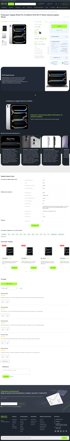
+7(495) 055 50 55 (59, 419)
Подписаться (21, 403)
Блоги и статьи (34, 421)
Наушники (29, 7)
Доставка (7, 0)
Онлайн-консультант (62, 7)
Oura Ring (52, 7)
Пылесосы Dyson (43, 426)
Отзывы (4, 0)
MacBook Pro (42, 427)
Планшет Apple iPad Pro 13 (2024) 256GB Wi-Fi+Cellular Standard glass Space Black (47, 262)
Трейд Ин (22, 429)
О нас (2, 0)
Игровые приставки (38, 7)
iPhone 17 (42, 419)
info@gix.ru (58, 421)
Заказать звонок (40, 4)
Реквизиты (33, 422)
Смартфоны (4, 7)
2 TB (9, 234)
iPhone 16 (42, 421)
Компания (33, 416)
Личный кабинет (23, 419)
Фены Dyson (42, 422)
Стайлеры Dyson (43, 424)
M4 (48, 234)
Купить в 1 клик (59, 30)
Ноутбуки (11, 7)
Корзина (65, 4)
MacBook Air (42, 429)
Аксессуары (14, 427)
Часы (23, 7)
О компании (33, 419)
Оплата (11, 0)
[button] (34, 95)
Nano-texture (61, 234)
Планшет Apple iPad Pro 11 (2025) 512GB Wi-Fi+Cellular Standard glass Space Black (10, 262)
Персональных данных (16, 406)
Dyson (46, 7)
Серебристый (53, 234)
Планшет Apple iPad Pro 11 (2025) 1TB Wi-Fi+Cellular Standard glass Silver (28, 262)
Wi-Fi (13, 234)
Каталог (14, 416)
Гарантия (22, 427)
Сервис (21, 426)
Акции (21, 431)
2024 (29, 234)
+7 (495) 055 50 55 (41, 3)
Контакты (14, 0)
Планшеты (17, 7)
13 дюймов (4, 234)
